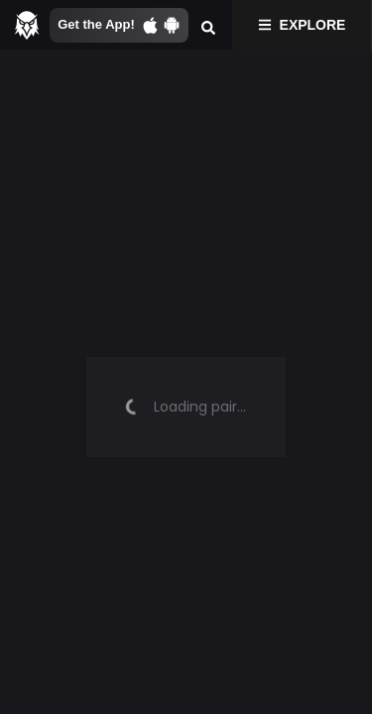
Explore (302, 25)
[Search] (208, 25)
